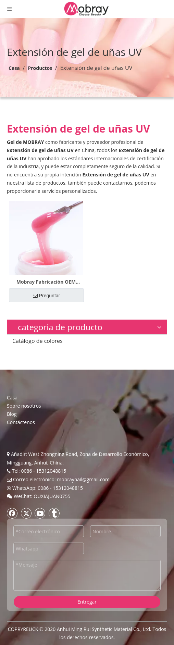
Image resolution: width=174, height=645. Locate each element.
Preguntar (46, 295)
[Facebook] (12, 513)
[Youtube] (40, 513)
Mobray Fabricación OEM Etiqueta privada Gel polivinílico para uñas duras (46, 281)
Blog (12, 414)
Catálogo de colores (37, 341)
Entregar (87, 601)
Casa (12, 397)
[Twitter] (26, 513)
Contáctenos (21, 422)
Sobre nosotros (24, 405)
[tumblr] (54, 513)
